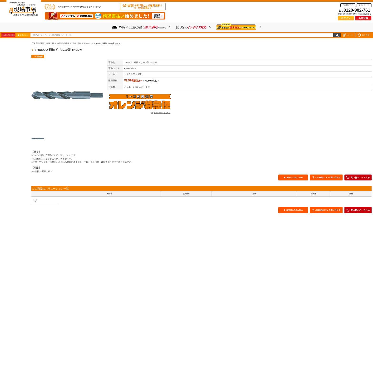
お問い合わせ (364, 5)
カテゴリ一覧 (8, 35)
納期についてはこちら (162, 113)
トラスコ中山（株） (133, 74)
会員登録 (363, 18)
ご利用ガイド (348, 5)
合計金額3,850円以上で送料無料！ (143, 6)
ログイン (346, 18)
